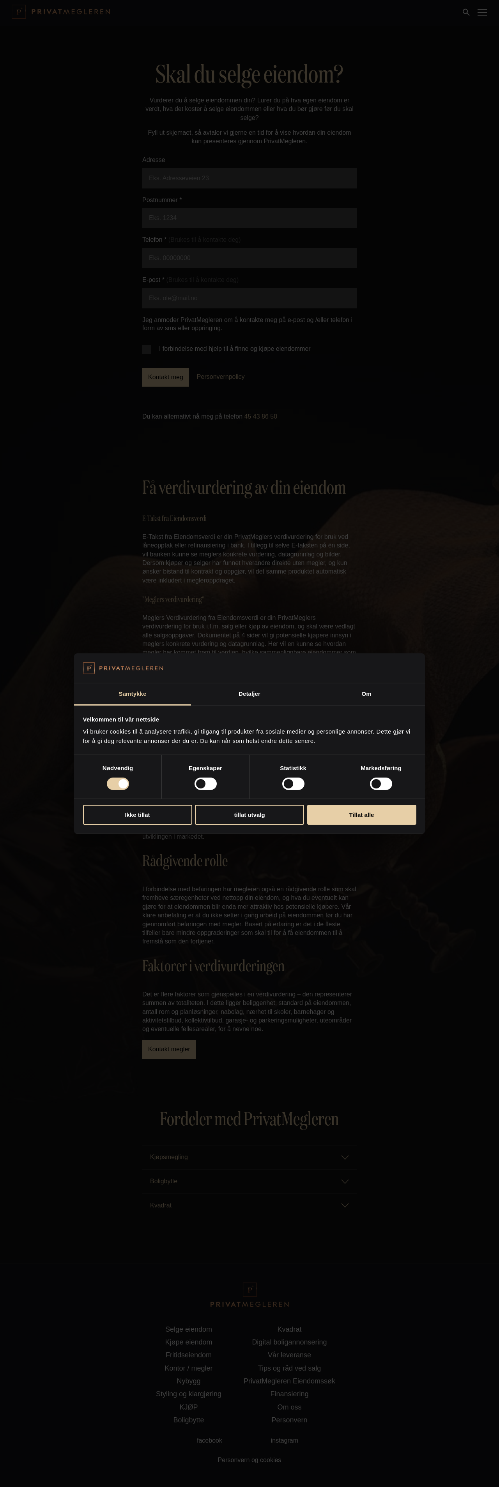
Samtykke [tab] (133, 693)
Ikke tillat (137, 814)
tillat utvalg (249, 814)
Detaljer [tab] (249, 693)
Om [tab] (366, 693)
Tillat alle (361, 814)
